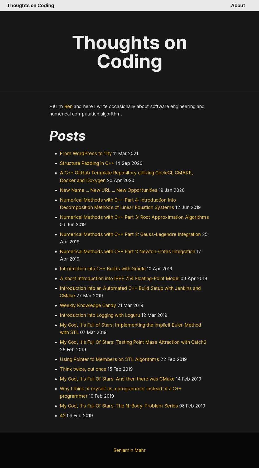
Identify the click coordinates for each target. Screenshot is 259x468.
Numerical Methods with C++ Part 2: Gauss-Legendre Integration (127, 234)
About (238, 5)
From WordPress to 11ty (85, 153)
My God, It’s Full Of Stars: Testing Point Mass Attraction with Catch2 (129, 342)
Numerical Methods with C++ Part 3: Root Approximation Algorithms (129, 217)
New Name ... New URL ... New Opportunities (107, 190)
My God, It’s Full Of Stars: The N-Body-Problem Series (116, 406)
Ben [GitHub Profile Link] (68, 106)
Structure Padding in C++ (86, 163)
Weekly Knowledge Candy (87, 305)
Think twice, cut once (81, 369)
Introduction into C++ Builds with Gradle (101, 268)
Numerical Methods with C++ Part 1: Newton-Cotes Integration (124, 251)
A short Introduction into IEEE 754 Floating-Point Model (116, 278)
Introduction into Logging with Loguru (98, 315)
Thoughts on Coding (29, 5)
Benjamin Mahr (129, 450)
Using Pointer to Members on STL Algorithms (106, 359)
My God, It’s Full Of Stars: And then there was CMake (115, 379)
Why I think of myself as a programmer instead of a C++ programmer (130, 388)
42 (62, 415)
